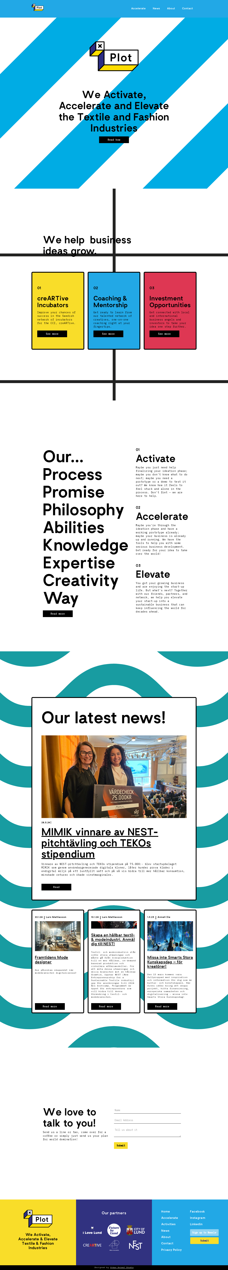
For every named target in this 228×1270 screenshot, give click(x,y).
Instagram (197, 1218)
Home (165, 1211)
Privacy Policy (171, 1250)
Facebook (197, 1211)
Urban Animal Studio (122, 1267)
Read (56, 887)
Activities (168, 1224)
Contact (187, 8)
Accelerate (138, 8)
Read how (114, 139)
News (156, 8)
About (171, 8)
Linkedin (196, 1224)
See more (52, 333)
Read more (58, 613)
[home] (37, 7)
